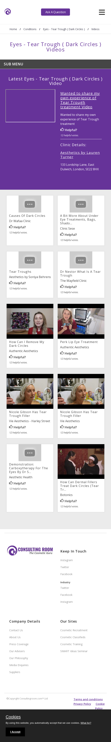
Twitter (64, 567)
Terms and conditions (88, 699)
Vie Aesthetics (70, 421)
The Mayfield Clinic (73, 281)
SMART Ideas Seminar (74, 651)
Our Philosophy (18, 658)
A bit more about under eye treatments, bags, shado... (79, 219)
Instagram (66, 560)
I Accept (15, 731)
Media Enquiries (19, 665)
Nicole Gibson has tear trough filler (28, 414)
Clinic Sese (67, 228)
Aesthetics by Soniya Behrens (30, 277)
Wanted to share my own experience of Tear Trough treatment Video (80, 100)
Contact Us (16, 630)
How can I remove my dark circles (26, 344)
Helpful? (68, 130)
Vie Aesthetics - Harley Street (29, 421)
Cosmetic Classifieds (72, 637)
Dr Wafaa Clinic (20, 221)
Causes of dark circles (27, 216)
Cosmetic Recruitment (74, 630)
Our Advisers (17, 651)
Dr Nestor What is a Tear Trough (80, 273)
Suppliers (14, 672)
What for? (86, 722)
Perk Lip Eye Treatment (79, 342)
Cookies (13, 717)
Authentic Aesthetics (23, 351)
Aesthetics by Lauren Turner (80, 154)
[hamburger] (101, 12)
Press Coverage (19, 644)
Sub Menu (13, 63)
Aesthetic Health (20, 477)
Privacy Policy (82, 704)
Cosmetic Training (71, 644)
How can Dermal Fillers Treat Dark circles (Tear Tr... (79, 486)
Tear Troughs (20, 272)
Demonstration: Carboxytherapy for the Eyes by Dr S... (28, 468)
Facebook (66, 574)
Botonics (66, 495)
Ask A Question (55, 12)
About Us (15, 637)
